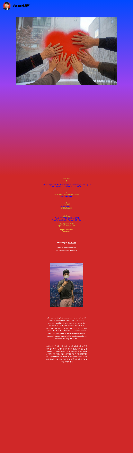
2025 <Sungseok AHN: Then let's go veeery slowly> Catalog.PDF (66, 184)
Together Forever (66, 229)
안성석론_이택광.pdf (66, 206)
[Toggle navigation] (128, 4)
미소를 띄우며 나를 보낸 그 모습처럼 (66, 218)
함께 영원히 (66, 231)
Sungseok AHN (21, 5)
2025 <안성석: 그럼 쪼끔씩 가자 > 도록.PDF (66, 186)
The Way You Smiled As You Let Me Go (66, 220)
